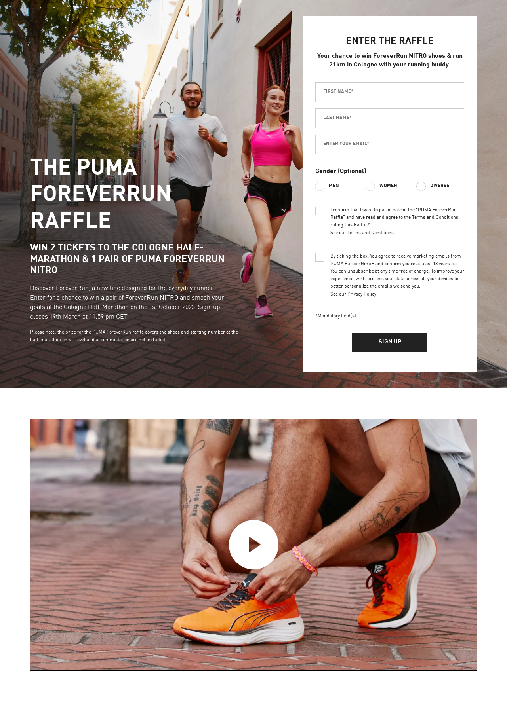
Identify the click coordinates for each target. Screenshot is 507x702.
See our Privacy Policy (353, 294)
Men (334, 186)
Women (388, 186)
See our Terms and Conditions (362, 233)
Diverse (439, 186)
